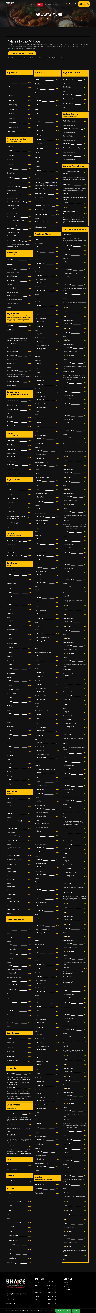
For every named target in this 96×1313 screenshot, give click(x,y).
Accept (76, 1311)
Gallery (48, 4)
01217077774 (11, 1300)
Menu (41, 4)
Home (34, 4)
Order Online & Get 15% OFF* (22, 53)
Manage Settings (63, 1311)
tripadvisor (10, 1303)
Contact (56, 4)
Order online (83, 4)
